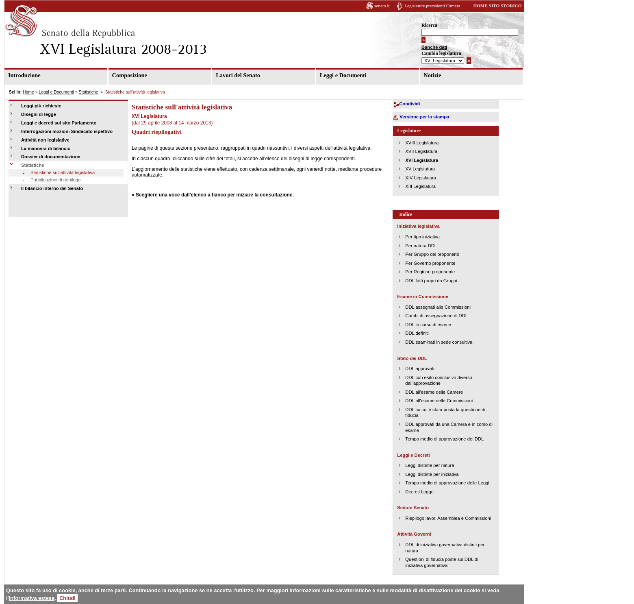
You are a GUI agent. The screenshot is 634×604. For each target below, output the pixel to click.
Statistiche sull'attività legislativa (62, 172)
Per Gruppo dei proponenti (432, 254)
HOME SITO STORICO (497, 5)
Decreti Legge (419, 491)
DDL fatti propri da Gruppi (431, 280)
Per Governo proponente (430, 263)
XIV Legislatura (420, 177)
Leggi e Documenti (343, 75)
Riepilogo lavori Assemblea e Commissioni (448, 518)
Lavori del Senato (238, 75)
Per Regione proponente (430, 271)
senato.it (382, 5)
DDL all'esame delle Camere (434, 392)
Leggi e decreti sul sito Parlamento (58, 122)
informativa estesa (31, 598)
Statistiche (88, 92)
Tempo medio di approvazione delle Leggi (447, 482)
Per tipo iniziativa (422, 236)
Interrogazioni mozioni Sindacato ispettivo (67, 131)
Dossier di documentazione (50, 156)
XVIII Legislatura (422, 142)
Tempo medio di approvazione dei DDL (444, 438)
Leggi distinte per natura (429, 465)
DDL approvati (419, 368)
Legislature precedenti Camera (432, 5)
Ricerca (429, 25)
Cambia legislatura (441, 53)
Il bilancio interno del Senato (52, 188)
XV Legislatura (420, 168)
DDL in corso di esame (428, 324)
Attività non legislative (45, 139)
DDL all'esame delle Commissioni (439, 400)
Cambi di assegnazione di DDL (436, 315)
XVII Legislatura (421, 151)
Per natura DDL (421, 245)
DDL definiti (416, 333)
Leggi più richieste (41, 105)
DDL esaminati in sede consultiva (438, 342)
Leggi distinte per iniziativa (431, 474)
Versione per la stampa (424, 116)
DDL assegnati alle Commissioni (438, 307)
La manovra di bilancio (45, 148)
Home (28, 92)
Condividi (409, 103)
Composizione (129, 75)
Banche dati (434, 47)
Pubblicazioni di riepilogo (55, 179)
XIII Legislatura (420, 186)
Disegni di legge (38, 114)
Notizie (432, 75)
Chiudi (67, 598)
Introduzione (24, 75)
